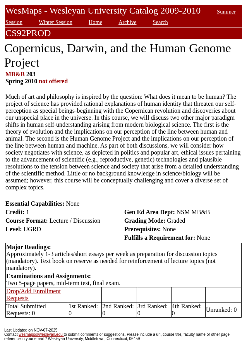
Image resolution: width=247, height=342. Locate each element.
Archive (127, 22)
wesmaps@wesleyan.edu (41, 334)
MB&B (15, 74)
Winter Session (55, 22)
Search (160, 22)
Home (95, 22)
